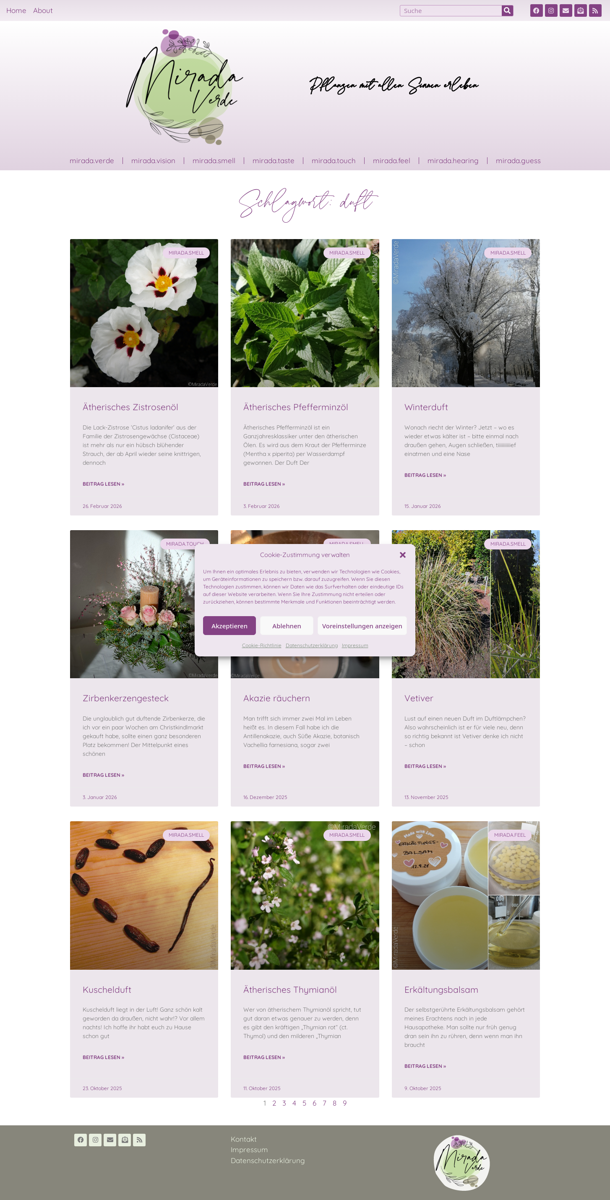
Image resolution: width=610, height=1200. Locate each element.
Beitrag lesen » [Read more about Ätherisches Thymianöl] (264, 1057)
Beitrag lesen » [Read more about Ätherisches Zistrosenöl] (103, 484)
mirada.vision (153, 160)
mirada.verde (92, 160)
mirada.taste (274, 160)
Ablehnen (286, 626)
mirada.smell (214, 160)
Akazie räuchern (276, 697)
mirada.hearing (453, 160)
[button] (403, 555)
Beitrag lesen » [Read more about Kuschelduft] (103, 1057)
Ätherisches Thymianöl (290, 989)
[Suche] (507, 10)
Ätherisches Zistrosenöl (130, 406)
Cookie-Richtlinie (262, 645)
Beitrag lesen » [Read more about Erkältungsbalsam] (425, 1066)
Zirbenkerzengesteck (126, 697)
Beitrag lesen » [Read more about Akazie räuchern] (264, 766)
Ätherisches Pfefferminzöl (295, 406)
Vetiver (418, 697)
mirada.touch (334, 160)
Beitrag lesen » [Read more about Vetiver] (425, 766)
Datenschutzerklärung (312, 645)
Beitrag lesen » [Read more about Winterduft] (425, 475)
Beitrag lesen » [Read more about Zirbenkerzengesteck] (103, 775)
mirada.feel (391, 160)
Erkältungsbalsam (441, 989)
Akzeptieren (229, 626)
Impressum (355, 645)
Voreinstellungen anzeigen (362, 626)
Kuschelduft (107, 989)
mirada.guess (518, 160)
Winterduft (426, 406)
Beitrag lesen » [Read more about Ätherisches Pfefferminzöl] (264, 484)
